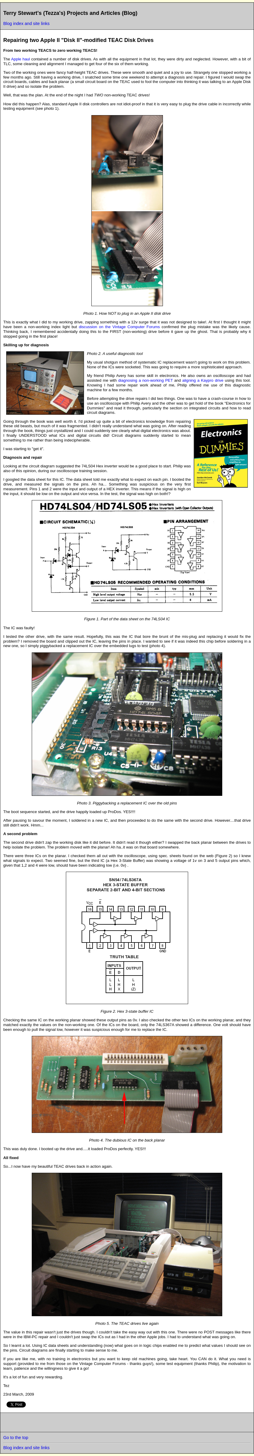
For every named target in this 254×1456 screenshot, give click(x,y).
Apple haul (20, 59)
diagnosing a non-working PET (145, 380)
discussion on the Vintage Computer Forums (119, 327)
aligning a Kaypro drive (202, 380)
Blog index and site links (26, 23)
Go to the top (15, 1437)
